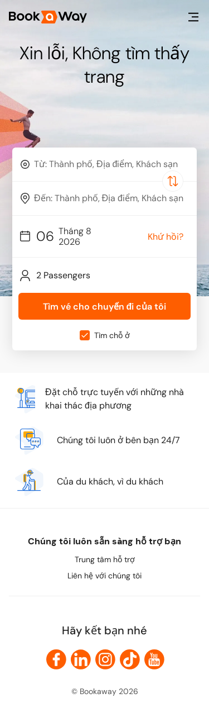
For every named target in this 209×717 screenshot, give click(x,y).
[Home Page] (48, 17)
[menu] (193, 17)
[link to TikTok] (130, 659)
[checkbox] (85, 335)
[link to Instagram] (105, 659)
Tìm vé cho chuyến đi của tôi (105, 306)
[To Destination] (109, 198)
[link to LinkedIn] (81, 659)
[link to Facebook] (56, 659)
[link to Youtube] (154, 659)
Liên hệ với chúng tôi (104, 576)
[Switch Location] (172, 181)
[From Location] (109, 164)
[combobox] (104, 164)
